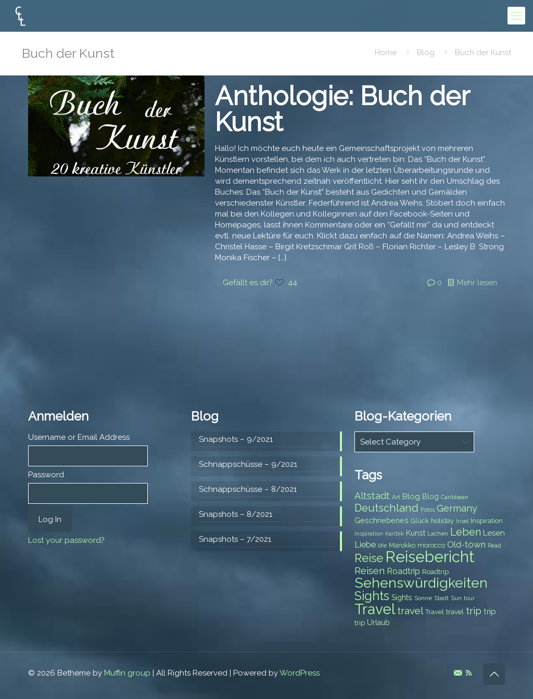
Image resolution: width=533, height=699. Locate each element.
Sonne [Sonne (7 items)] (423, 598)
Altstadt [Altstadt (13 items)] (372, 495)
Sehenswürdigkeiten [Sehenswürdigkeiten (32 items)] (421, 583)
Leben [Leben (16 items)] (465, 532)
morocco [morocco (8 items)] (431, 545)
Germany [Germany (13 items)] (457, 508)
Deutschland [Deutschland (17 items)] (386, 508)
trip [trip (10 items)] (490, 611)
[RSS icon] (469, 673)
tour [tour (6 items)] (469, 598)
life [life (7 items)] (382, 545)
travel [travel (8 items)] (455, 612)
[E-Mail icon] (458, 673)
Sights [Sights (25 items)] (371, 596)
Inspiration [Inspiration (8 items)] (487, 521)
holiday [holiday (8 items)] (442, 521)
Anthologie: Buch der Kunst (342, 109)
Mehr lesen (477, 282)
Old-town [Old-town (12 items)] (466, 544)
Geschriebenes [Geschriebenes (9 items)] (381, 520)
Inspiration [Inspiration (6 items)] (368, 533)
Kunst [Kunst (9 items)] (415, 533)
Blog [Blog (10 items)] (411, 496)
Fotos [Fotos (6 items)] (428, 509)
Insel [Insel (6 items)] (462, 521)
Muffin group (127, 673)
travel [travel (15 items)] (410, 610)
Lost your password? (66, 540)
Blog (426, 52)
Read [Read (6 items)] (494, 545)
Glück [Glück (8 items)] (420, 521)
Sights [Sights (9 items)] (401, 597)
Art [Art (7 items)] (396, 497)
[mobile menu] (516, 15)
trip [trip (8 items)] (359, 623)
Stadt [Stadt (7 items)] (441, 598)
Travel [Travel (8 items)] (434, 612)
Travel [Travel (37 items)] (374, 609)
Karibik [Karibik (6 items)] (394, 533)
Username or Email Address (79, 437)
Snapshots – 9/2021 (236, 439)
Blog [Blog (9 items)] (430, 496)
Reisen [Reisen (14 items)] (369, 570)
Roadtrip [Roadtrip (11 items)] (403, 571)
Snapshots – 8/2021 (235, 514)
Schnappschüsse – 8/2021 (248, 489)
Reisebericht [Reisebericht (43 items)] (429, 557)
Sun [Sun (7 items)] (456, 598)
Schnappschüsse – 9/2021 (248, 464)
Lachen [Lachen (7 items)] (437, 533)
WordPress (300, 673)
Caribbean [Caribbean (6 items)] (454, 497)
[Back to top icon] (494, 674)
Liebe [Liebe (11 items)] (365, 545)
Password (46, 474)
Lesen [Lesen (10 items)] (494, 533)
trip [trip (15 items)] (473, 610)
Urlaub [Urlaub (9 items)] (378, 622)
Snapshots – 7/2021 (235, 539)
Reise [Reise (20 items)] (368, 558)
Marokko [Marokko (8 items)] (402, 545)
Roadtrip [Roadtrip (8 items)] (435, 572)
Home (386, 52)
